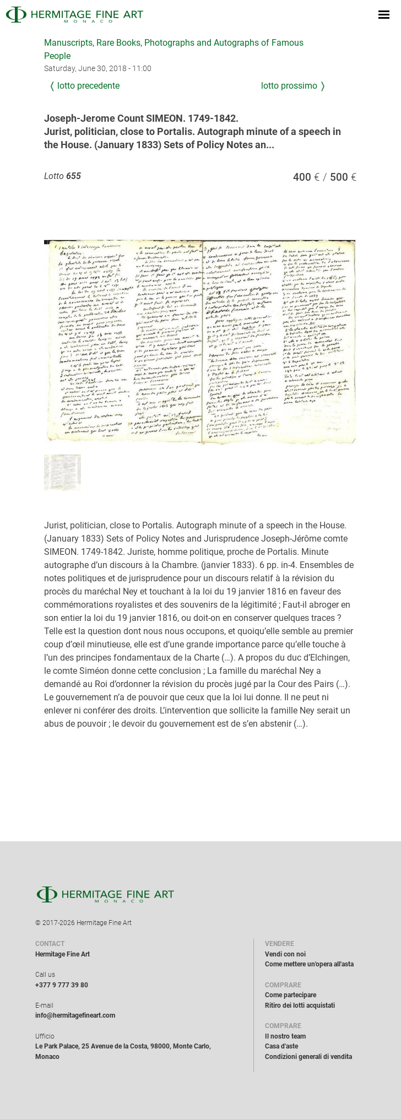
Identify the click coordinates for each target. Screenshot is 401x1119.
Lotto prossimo (289, 85)
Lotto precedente (88, 85)
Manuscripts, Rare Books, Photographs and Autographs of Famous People (174, 49)
